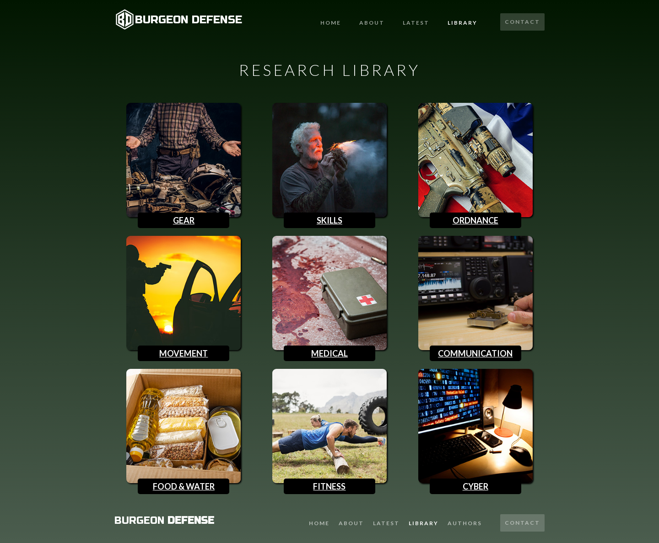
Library (462, 22)
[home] (178, 19)
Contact (522, 21)
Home (330, 22)
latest (416, 22)
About (371, 22)
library (423, 523)
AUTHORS (465, 523)
